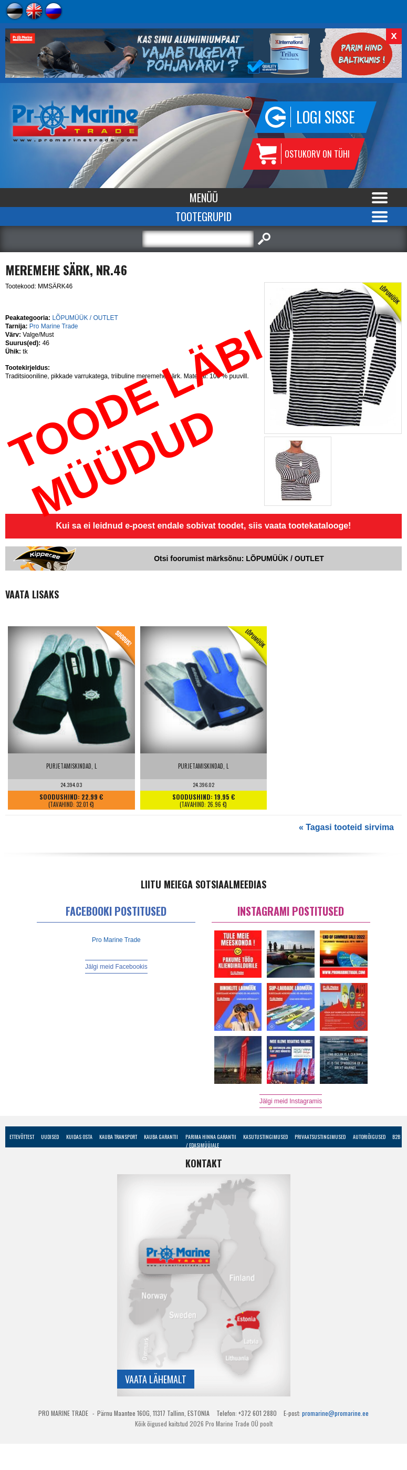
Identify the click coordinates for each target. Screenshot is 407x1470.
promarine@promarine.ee (335, 1413)
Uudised (50, 1137)
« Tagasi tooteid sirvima (346, 827)
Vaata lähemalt (155, 1379)
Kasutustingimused (265, 1137)
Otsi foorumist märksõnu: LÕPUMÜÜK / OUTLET (239, 558)
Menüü (204, 197)
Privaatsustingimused (320, 1137)
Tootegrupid (203, 216)
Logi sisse (325, 117)
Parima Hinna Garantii (210, 1137)
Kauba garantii (161, 1137)
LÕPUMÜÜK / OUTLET (85, 318)
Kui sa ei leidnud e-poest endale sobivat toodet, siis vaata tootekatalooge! (203, 525)
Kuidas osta (79, 1137)
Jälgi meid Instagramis (290, 1101)
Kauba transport (118, 1137)
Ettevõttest (21, 1137)
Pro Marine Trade (53, 326)
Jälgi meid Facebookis (116, 966)
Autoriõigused (369, 1137)
